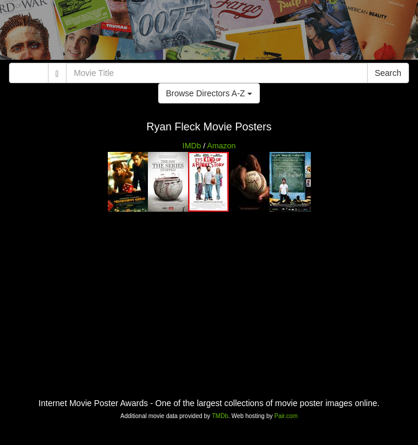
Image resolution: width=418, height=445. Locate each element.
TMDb (220, 416)
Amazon (221, 145)
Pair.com (286, 416)
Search (388, 73)
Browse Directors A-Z (209, 93)
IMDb (192, 145)
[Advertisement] (209, 33)
